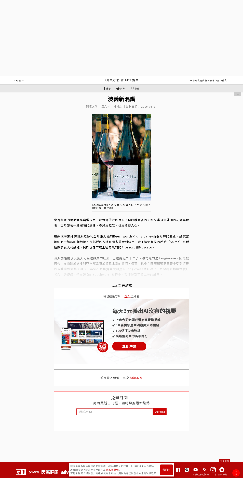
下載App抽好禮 (200, 474)
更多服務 (224, 460)
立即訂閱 (160, 411)
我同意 (167, 469)
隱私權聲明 (112, 469)
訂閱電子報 (221, 474)
